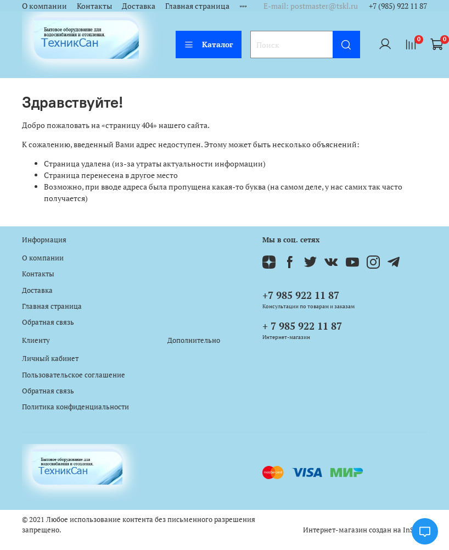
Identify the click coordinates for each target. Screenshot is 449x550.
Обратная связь (48, 322)
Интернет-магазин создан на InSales (365, 530)
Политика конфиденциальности (75, 407)
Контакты (94, 6)
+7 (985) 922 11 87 (398, 6)
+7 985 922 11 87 (300, 295)
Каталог (208, 44)
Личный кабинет (50, 358)
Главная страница (197, 6)
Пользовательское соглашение (73, 375)
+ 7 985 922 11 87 (302, 325)
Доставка (138, 6)
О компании (44, 6)
